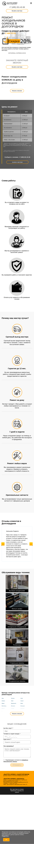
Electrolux (23, 711)
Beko (22, 703)
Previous (3, 544)
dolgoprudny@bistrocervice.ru (20, 782)
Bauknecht (13, 703)
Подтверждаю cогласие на (15, 760)
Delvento (13, 711)
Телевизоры (17, 637)
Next (31, 544)
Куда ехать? (7, 739)
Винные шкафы (17, 601)
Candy (12, 708)
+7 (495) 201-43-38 (17, 7)
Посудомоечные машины (17, 673)
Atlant (3, 703)
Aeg (3, 698)
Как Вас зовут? (8, 728)
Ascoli (22, 700)
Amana (13, 698)
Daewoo (22, 708)
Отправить (17, 765)
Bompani (23, 705)
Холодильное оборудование (17, 619)
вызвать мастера (17, 162)
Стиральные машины (17, 655)
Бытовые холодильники (17, 583)
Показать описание (17, 90)
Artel (12, 700)
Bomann (13, 705)
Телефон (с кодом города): (11, 733)
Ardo (22, 698)
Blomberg (4, 705)
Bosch (3, 708)
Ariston (3, 700)
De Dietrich (4, 711)
